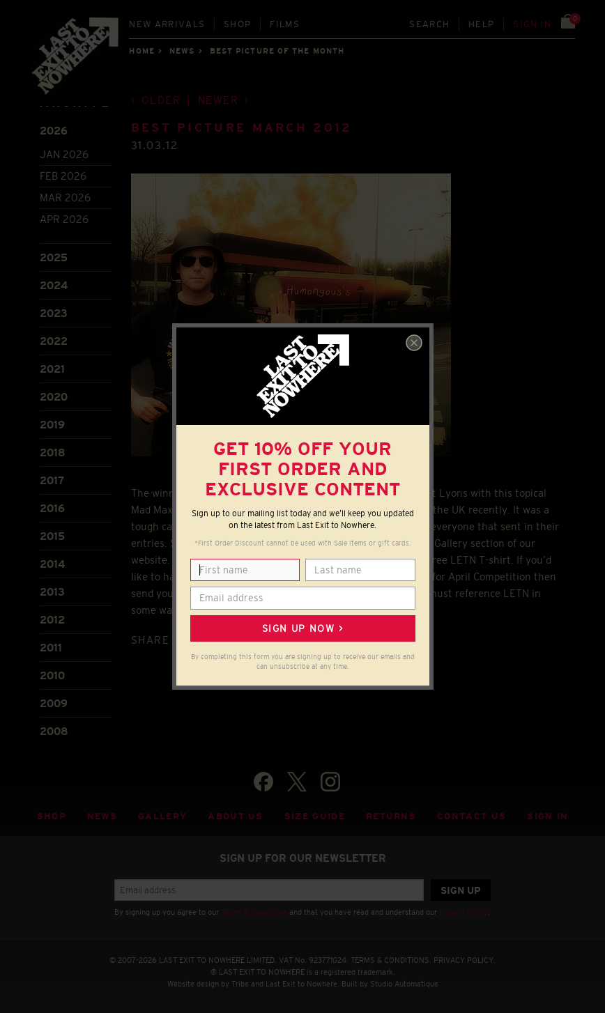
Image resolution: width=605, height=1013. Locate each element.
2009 (54, 703)
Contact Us (471, 816)
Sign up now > (302, 628)
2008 (54, 731)
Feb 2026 (63, 176)
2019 (52, 425)
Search (429, 24)
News (181, 51)
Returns (391, 816)
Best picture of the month (277, 51)
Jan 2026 (64, 154)
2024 (54, 285)
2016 (52, 508)
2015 (52, 536)
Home (141, 51)
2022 (54, 341)
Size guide (314, 816)
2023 (54, 313)
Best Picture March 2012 (242, 127)
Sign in (532, 24)
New (167, 24)
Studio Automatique (404, 984)
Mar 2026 (65, 197)
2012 (52, 620)
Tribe (240, 984)
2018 (53, 452)
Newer (218, 100)
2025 (54, 257)
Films (285, 24)
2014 (52, 564)
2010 (52, 675)
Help (481, 24)
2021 (52, 369)
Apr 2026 (64, 219)
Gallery (162, 816)
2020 (54, 397)
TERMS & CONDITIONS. (391, 960)
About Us (235, 816)
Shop (237, 24)
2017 (52, 480)
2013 (52, 592)
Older (161, 100)
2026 (54, 131)
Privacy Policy (463, 912)
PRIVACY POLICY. (465, 960)
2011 (51, 648)
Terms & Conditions (254, 912)
